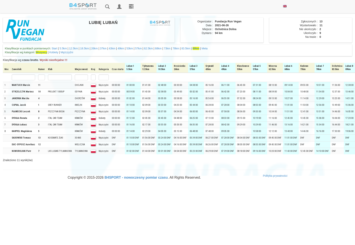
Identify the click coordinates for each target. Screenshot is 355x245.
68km (158, 48)
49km (121, 48)
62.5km (148, 48)
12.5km (73, 48)
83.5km (185, 48)
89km (196, 48)
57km (138, 48)
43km (112, 48)
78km (176, 48)
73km (167, 48)
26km (94, 48)
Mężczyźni (67, 52)
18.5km (84, 48)
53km (129, 48)
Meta (205, 48)
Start (54, 48)
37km (103, 48)
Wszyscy (41, 52)
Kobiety (53, 52)
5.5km (63, 48)
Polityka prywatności (275, 175)
